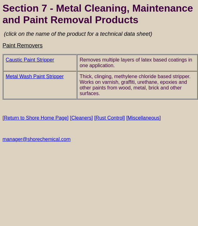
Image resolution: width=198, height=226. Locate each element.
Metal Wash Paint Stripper (35, 76)
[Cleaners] (81, 118)
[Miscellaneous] (143, 118)
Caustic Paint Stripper (30, 59)
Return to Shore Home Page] (36, 118)
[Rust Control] (109, 118)
